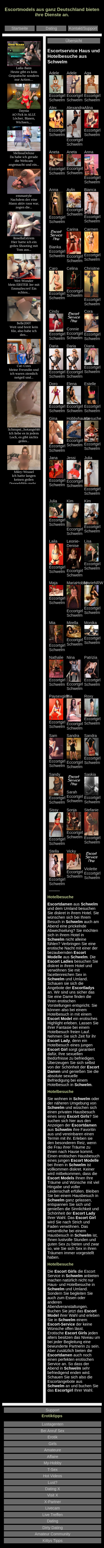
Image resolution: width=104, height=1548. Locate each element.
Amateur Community (52, 1534)
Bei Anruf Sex (52, 1431)
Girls (53, 1443)
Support (52, 1410)
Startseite (19, 28)
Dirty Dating (52, 1527)
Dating (51, 28)
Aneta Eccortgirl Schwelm (75, 162)
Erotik (53, 1437)
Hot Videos (52, 1476)
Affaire (52, 1456)
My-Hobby (52, 1463)
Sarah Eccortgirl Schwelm (75, 794)
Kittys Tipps (53, 1540)
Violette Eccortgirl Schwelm (92, 871)
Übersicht (73, 41)
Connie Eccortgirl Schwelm (75, 331)
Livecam (52, 1508)
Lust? (52, 1482)
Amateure (52, 1450)
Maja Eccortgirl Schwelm (57, 593)
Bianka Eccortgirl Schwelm (57, 249)
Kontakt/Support (83, 28)
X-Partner (52, 1502)
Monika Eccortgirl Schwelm (92, 633)
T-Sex (52, 1469)
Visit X (52, 1495)
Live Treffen (52, 1514)
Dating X (52, 1489)
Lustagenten (53, 1424)
